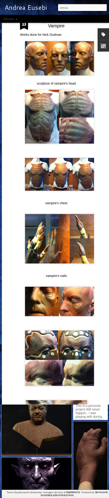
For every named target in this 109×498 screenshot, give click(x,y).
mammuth (73, 492)
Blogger (101, 492)
